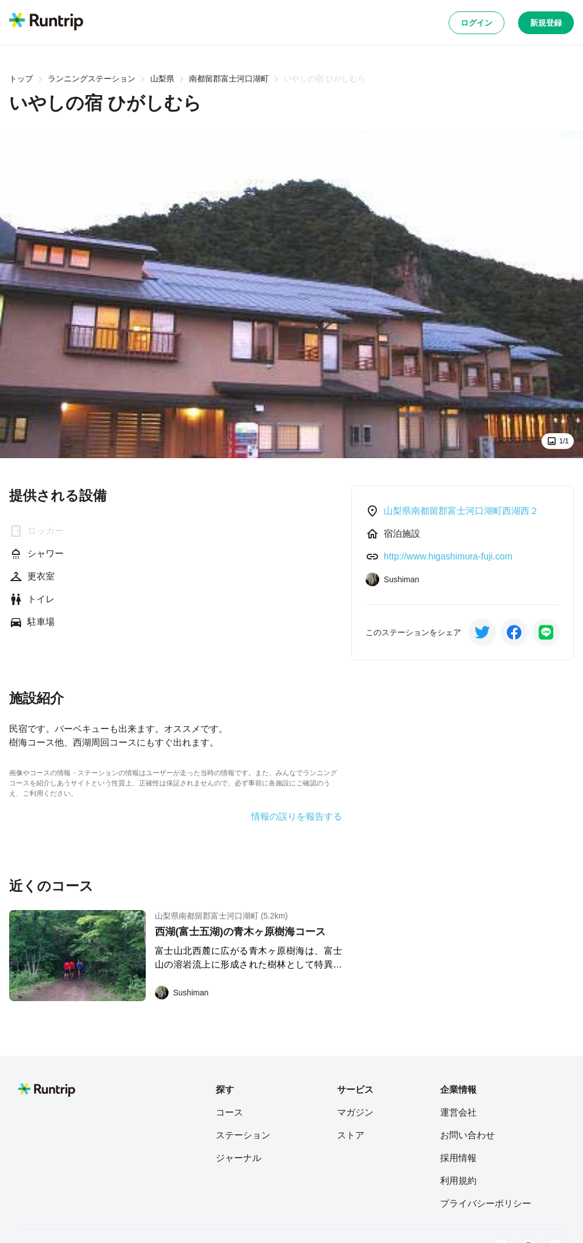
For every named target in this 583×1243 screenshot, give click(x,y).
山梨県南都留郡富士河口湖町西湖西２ (461, 511)
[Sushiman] (181, 992)
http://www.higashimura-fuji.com (448, 556)
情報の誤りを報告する (296, 816)
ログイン (476, 22)
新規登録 (546, 22)
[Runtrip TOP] (46, 22)
